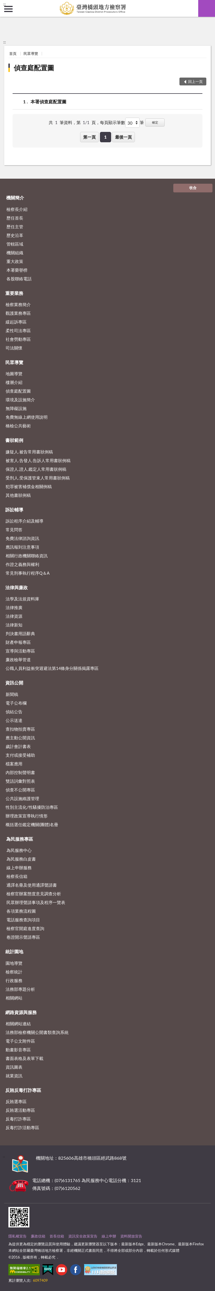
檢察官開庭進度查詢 (25, 928)
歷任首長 (14, 217)
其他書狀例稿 (18, 495)
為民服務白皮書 (21, 858)
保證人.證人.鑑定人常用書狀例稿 (36, 469)
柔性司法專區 (18, 330)
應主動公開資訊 (20, 737)
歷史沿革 (14, 235)
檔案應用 (14, 763)
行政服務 (14, 980)
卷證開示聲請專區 (23, 937)
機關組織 (14, 252)
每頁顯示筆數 (112, 122)
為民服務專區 (19, 839)
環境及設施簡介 (20, 399)
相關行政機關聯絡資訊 (27, 555)
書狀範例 (14, 440)
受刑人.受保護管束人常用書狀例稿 (38, 477)
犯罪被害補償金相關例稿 (29, 486)
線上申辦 (109, 1236)
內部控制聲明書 (20, 772)
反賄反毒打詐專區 (23, 1090)
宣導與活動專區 (20, 650)
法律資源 (14, 616)
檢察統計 (14, 971)
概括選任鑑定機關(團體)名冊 (32, 824)
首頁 (13, 53)
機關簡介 (15, 197)
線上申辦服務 (19, 867)
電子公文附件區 (20, 1040)
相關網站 (14, 997)
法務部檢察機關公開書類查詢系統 (37, 1032)
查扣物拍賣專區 (20, 728)
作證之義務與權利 (22, 564)
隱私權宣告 (17, 1236)
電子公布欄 (16, 702)
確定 (155, 122)
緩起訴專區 (16, 321)
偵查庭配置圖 (34, 68)
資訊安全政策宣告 (82, 1236)
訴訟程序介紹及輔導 (24, 520)
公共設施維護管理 (22, 798)
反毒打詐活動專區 (22, 1127)
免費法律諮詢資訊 (22, 538)
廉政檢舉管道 (18, 659)
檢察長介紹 (16, 209)
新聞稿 (12, 694)
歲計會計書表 (18, 746)
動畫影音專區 (18, 1049)
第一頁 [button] (89, 136)
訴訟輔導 (14, 509)
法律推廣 (14, 607)
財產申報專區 (18, 642)
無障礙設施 (16, 408)
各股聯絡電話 (19, 278)
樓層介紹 (14, 382)
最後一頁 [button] (123, 136)
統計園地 (14, 951)
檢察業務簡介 (18, 304)
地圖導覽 (14, 373)
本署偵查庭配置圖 (48, 101)
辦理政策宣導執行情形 (27, 815)
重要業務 (14, 293)
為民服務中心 (19, 850)
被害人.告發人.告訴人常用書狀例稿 (38, 460)
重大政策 (14, 261)
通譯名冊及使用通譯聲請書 (31, 884)
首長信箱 (57, 1236)
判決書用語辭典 (20, 633)
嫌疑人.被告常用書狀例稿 (29, 451)
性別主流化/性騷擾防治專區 (32, 807)
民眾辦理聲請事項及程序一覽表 (35, 902)
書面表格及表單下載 (24, 1058)
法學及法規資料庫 (22, 598)
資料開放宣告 (131, 1236)
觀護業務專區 (18, 313)
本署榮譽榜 (16, 269)
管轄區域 (14, 243)
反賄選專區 (16, 1101)
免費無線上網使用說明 (27, 417)
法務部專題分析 (20, 989)
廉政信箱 (38, 1236)
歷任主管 (14, 226)
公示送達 (14, 720)
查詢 (206, 8)
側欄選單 (8, 9)
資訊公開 (14, 682)
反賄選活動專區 (20, 1110)
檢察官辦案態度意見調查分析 (33, 893)
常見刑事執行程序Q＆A (28, 572)
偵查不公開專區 (20, 789)
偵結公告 (14, 711)
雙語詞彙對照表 (20, 781)
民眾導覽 (31, 53)
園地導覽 (14, 963)
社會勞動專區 (18, 339)
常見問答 (14, 529)
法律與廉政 (16, 587)
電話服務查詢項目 (23, 919)
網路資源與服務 (21, 1012)
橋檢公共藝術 (18, 425)
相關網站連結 (18, 1023)
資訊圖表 (14, 1066)
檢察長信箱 (16, 876)
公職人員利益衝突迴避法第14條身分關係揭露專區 (52, 668)
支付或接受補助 (20, 755)
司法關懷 (14, 347)
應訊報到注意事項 (22, 546)
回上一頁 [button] (195, 81)
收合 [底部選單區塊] (193, 187)
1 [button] (105, 136)
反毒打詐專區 (18, 1118)
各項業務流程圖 (21, 911)
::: (4, 4)
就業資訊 (14, 1075)
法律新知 (14, 624)
